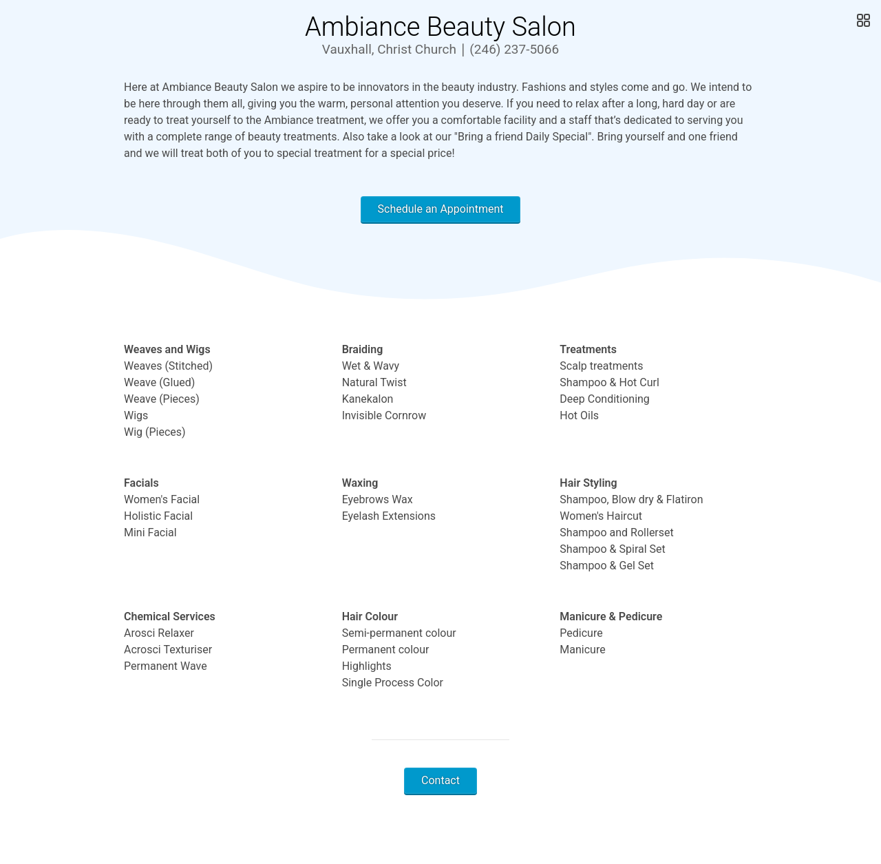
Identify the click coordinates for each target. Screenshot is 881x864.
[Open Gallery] (862, 20)
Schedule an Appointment (441, 208)
